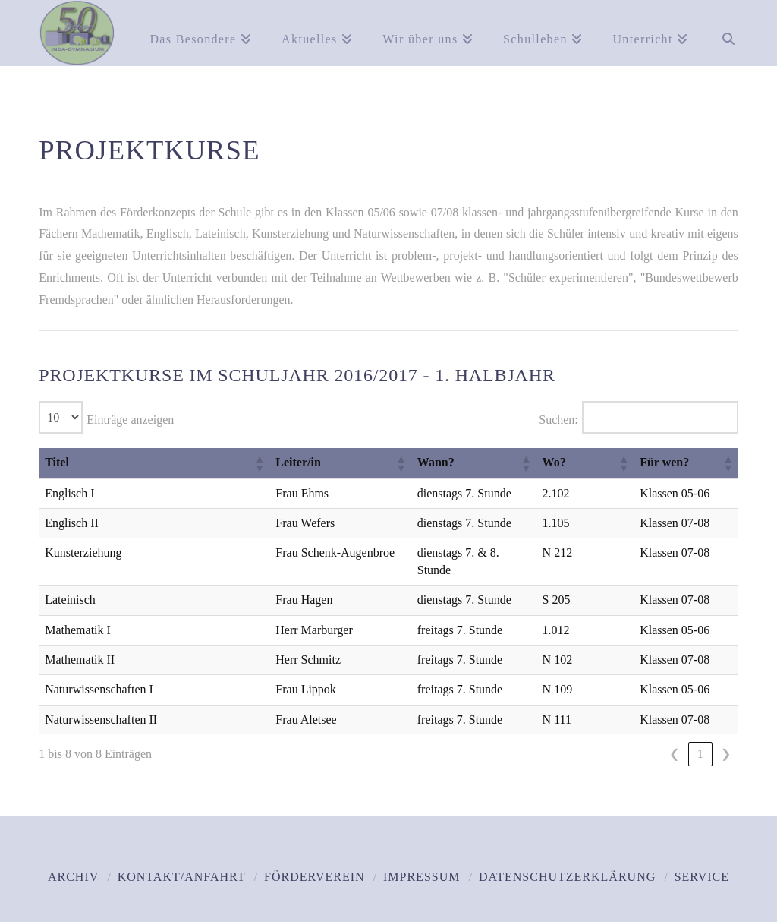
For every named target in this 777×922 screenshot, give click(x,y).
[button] (196, 463)
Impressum (421, 860)
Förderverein (314, 860)
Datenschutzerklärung (567, 860)
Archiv (73, 860)
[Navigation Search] (720, 30)
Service (702, 860)
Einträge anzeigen (130, 419)
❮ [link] (674, 736)
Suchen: (558, 419)
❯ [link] (726, 736)
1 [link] (700, 736)
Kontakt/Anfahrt (182, 860)
